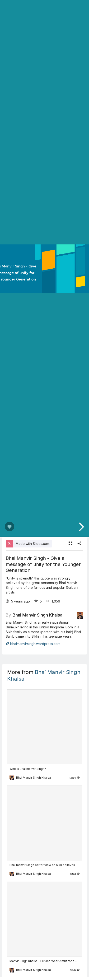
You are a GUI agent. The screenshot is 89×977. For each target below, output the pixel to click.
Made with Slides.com (33, 544)
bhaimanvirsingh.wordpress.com (33, 644)
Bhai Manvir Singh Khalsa (37, 614)
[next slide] (80, 527)
